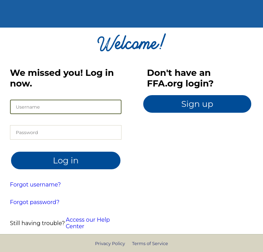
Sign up (197, 104)
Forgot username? (35, 184)
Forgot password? (34, 202)
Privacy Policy (110, 243)
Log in (65, 160)
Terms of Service (150, 243)
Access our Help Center (88, 223)
